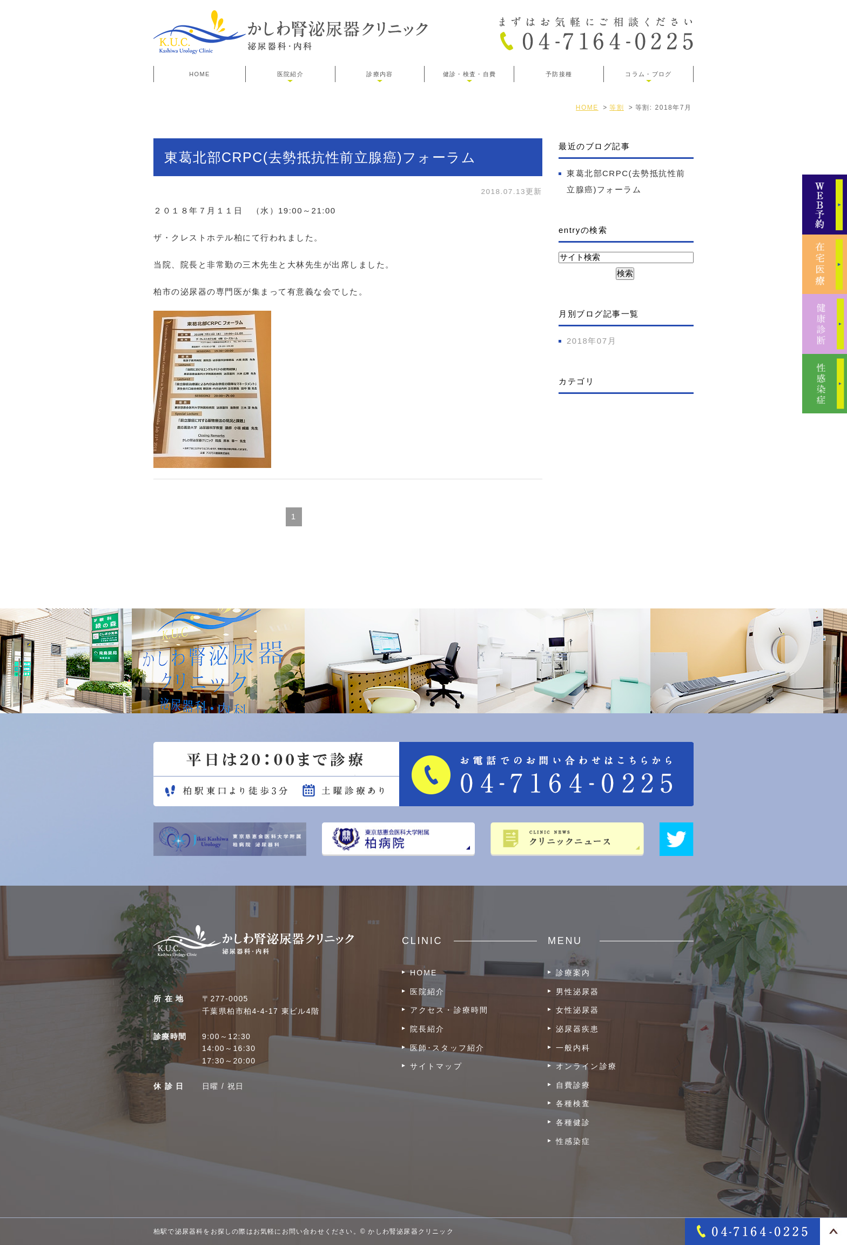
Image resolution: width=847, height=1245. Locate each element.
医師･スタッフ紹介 (447, 1047)
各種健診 (573, 1122)
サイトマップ (436, 1066)
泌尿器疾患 (578, 1029)
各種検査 (573, 1103)
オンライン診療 (586, 1066)
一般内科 (573, 1047)
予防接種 (559, 74)
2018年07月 (591, 340)
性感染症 (573, 1141)
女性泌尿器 (578, 1010)
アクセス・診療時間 (449, 1010)
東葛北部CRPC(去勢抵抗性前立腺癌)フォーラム (320, 157)
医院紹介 (427, 991)
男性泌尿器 (578, 991)
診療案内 (573, 972)
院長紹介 (427, 1029)
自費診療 (573, 1085)
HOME (199, 74)
